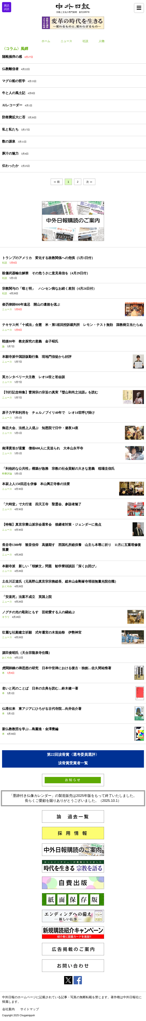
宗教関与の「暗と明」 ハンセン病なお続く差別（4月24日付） (49, 288)
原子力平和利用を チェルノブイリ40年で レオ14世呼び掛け (48, 412)
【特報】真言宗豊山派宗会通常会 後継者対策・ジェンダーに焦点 (51, 524)
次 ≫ (89, 181)
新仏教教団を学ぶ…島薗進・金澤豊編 (30, 729)
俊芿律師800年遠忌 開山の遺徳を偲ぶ (31, 304)
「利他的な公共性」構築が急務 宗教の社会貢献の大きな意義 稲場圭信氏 (58, 468)
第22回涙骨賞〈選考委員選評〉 (73, 754)
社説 (85, 41)
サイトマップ (29, 1009)
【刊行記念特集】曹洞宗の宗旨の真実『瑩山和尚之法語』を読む (50, 392)
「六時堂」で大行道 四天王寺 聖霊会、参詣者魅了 (41, 504)
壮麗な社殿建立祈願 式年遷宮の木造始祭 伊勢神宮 (41, 632)
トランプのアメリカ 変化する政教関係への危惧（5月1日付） (48, 258)
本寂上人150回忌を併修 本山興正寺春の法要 (36, 484)
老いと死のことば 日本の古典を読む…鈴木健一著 (40, 688)
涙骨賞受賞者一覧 (73, 763)
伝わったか (10, 165)
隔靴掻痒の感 (12, 56)
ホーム (46, 41)
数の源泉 (8, 141)
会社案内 (8, 1009)
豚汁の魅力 (10, 153)
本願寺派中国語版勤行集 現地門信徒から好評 (37, 356)
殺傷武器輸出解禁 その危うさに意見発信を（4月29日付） (46, 273)
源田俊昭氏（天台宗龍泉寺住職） (27, 652)
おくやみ (7, 586)
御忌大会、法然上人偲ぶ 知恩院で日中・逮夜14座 (40, 428)
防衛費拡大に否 (13, 117)
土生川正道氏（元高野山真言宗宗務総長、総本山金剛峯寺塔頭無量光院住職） (60, 581)
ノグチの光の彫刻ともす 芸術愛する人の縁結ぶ (38, 612)
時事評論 (7, 473)
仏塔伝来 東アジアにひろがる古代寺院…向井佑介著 (41, 708)
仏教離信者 (10, 69)
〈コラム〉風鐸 (15, 49)
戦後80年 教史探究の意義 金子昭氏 (30, 341)
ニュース (66, 41)
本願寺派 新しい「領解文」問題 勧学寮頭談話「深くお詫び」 (50, 566)
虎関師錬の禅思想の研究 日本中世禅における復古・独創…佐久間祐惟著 (56, 668)
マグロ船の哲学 (13, 81)
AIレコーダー (12, 105)
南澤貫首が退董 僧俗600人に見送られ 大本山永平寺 (42, 448)
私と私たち (10, 129)
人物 (101, 41)
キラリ (6, 617)
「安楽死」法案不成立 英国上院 (27, 597)
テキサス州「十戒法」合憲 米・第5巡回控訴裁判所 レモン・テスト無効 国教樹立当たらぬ (72, 325)
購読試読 (6, 7)
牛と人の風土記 (13, 93)
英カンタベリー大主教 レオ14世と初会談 (33, 377)
